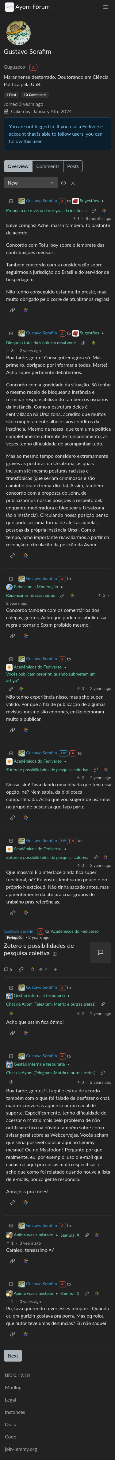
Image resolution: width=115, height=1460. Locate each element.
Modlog (13, 1387)
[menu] (106, 6)
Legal (10, 1399)
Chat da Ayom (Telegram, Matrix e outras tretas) (50, 1004)
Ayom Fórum (27, 7)
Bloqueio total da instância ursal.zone (41, 342)
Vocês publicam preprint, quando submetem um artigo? (51, 677)
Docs (10, 1424)
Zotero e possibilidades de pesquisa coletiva (47, 769)
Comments (47, 166)
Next (13, 1355)
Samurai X (69, 1235)
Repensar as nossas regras (30, 595)
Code (10, 1436)
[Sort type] (31, 183)
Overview (18, 166)
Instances (15, 1412)
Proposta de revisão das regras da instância (46, 210)
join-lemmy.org (21, 1449)
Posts (73, 166)
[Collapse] (11, 200)
